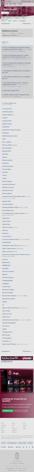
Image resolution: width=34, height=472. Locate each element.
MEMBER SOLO (6, 265)
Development (12, 443)
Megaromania (10, 9)
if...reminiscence (6, 236)
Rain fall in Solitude (7, 292)
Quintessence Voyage (8, 289)
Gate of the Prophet (7, 204)
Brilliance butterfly (7, 160)
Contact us (25, 468)
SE (3, 305)
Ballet (3, 139)
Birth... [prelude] (6, 142)
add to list (14, 13)
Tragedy (4, 329)
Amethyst (4, 118)
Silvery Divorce (6, 317)
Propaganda (5, 283)
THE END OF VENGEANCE (9, 323)
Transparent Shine (7, 332)
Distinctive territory (7, 190)
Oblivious (4, 274)
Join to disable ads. (7, 361)
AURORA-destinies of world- (9, 136)
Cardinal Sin (5, 163)
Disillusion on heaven (8, 187)
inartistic (22, 463)
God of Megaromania (8, 210)
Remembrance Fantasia (8, 299)
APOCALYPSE (5, 127)
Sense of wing (6, 311)
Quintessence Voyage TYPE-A (11, 90)
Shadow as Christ (7, 314)
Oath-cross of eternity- (8, 271)
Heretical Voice (6, 224)
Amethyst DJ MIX (6, 121)
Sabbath (4, 302)
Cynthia (4, 178)
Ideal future (5, 233)
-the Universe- (6, 326)
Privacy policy (22, 470)
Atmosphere (5, 133)
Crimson (4, 175)
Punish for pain (6, 286)
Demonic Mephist (7, 181)
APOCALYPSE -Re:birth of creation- (11, 130)
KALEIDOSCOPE (6, 242)
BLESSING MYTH (6, 151)
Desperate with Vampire (8, 184)
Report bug (18, 468)
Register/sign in (10, 468)
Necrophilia (5, 268)
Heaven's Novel (6, 221)
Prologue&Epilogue (7, 280)
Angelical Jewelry (7, 124)
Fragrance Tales (6, 201)
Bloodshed (5, 154)
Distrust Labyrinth (7, 193)
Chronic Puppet (6, 169)
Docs (4, 443)
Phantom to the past (7, 277)
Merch (30, 443)
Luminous (5, 259)
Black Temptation (7, 148)
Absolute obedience (7, 115)
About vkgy (23, 443)
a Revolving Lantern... (8, 112)
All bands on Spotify (21, 411)
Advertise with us (12, 470)
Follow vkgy (8, 411)
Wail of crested (6, 335)
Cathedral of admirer (8, 166)
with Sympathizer (7, 338)
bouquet (4, 157)
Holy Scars (5, 230)
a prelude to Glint (7, 109)
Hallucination (6, 218)
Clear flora (5, 172)
